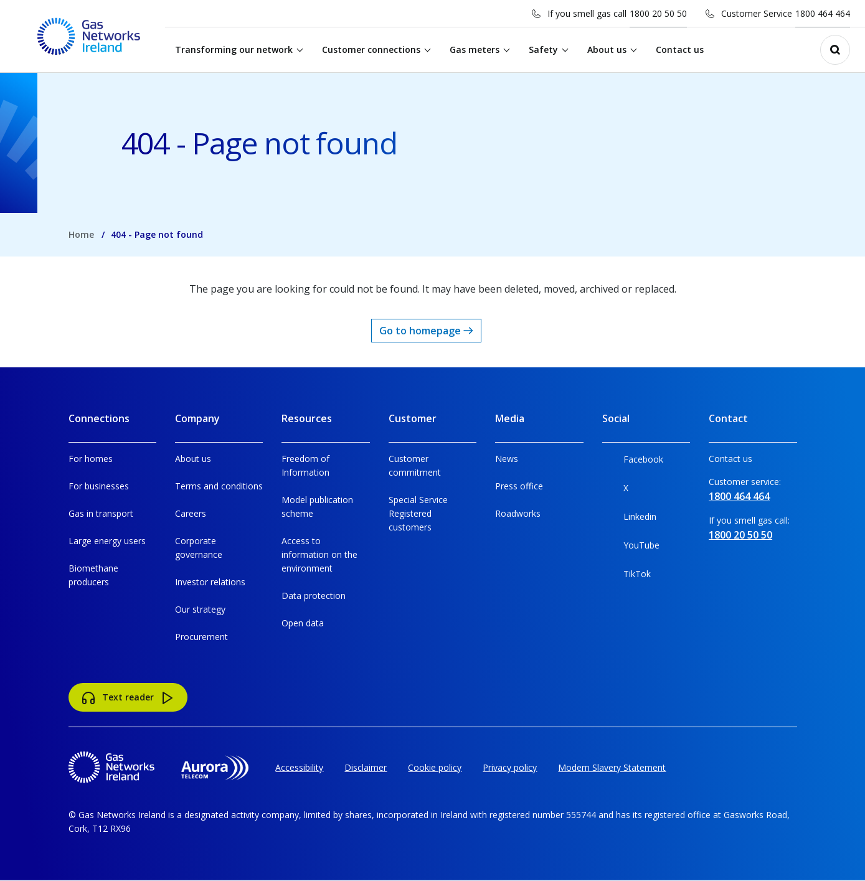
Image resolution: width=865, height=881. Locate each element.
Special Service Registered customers (418, 513)
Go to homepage (426, 330)
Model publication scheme (317, 506)
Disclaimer (365, 767)
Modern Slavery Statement (612, 767)
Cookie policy (434, 767)
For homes (91, 458)
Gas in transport (101, 513)
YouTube (630, 547)
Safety (543, 49)
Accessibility (299, 767)
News (506, 458)
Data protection (313, 595)
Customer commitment (415, 465)
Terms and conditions (219, 486)
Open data (302, 623)
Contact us (680, 49)
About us (606, 49)
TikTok (626, 576)
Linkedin (629, 519)
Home (81, 234)
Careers (190, 513)
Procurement (201, 637)
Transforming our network (234, 49)
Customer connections (371, 49)
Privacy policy (510, 767)
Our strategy (200, 609)
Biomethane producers (93, 575)
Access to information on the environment (319, 554)
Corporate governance (198, 547)
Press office (519, 486)
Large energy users (107, 541)
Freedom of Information (305, 465)
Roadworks (518, 513)
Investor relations (210, 582)
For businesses (99, 486)
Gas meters (474, 49)
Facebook (632, 461)
